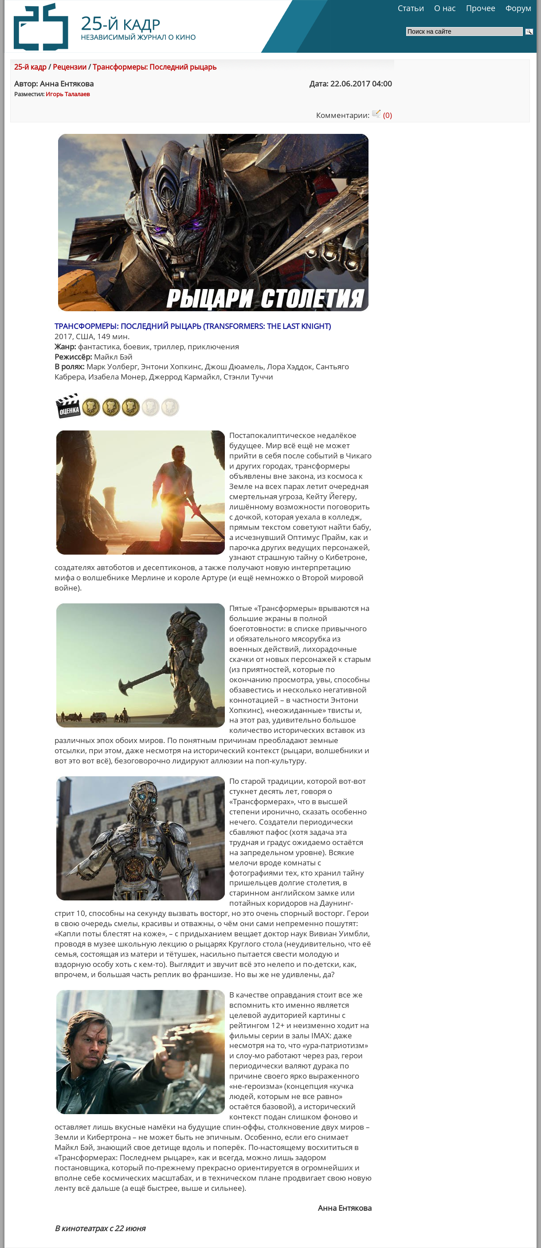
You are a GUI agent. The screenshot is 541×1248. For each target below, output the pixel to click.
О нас (445, 8)
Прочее (480, 8)
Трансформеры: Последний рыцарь (154, 67)
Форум (518, 8)
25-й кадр (30, 67)
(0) (382, 115)
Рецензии (69, 67)
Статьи (411, 8)
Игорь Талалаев (68, 94)
